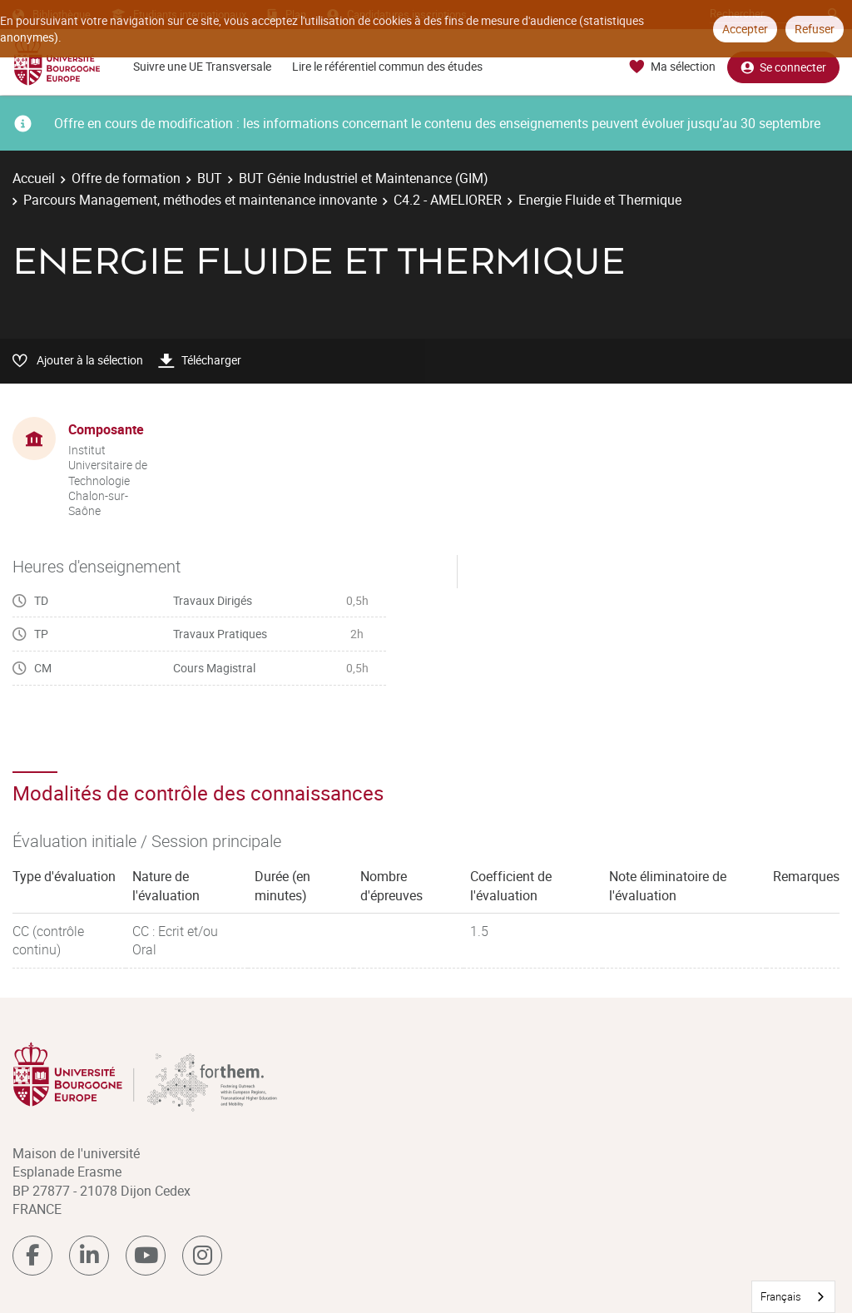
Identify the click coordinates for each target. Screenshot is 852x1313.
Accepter (745, 29)
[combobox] (793, 1297)
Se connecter (783, 67)
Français (780, 1296)
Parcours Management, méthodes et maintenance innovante (200, 200)
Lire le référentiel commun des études (387, 66)
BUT (209, 178)
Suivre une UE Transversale (202, 66)
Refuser (815, 29)
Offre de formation (126, 178)
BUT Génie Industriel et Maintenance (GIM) (363, 178)
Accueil (33, 178)
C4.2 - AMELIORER (448, 200)
